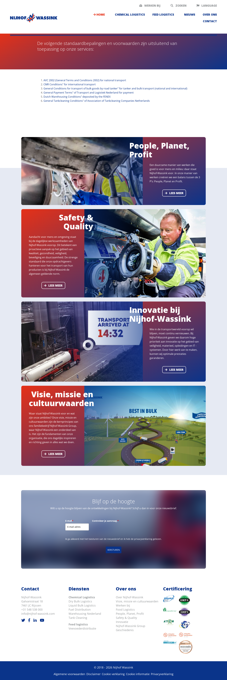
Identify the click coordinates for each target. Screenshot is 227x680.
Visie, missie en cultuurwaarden (137, 601)
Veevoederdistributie (82, 628)
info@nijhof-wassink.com (38, 614)
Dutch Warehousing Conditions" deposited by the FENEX (77, 96)
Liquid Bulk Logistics (82, 605)
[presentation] (116, 529)
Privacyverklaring (162, 674)
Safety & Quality (126, 618)
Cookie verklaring (113, 674)
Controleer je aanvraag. (105, 520)
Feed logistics (163, 14)
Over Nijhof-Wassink (129, 597)
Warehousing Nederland (85, 614)
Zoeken (178, 5)
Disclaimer (93, 674)
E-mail (69, 520)
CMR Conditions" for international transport (70, 84)
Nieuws (189, 14)
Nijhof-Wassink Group (130, 626)
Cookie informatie (138, 674)
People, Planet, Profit (130, 614)
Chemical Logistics (82, 597)
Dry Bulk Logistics (80, 601)
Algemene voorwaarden (69, 674)
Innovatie (122, 622)
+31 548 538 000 (32, 609)
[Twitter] (23, 620)
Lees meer (174, 193)
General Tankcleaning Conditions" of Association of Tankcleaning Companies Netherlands (97, 101)
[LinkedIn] (35, 620)
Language (207, 5)
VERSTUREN (113, 549)
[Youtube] (42, 620)
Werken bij (149, 5)
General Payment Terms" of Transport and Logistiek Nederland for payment (89, 92)
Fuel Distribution (80, 609)
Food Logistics (125, 609)
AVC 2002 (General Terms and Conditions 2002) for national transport (85, 80)
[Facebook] (29, 620)
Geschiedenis (125, 630)
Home (99, 14)
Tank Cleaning (78, 618)
